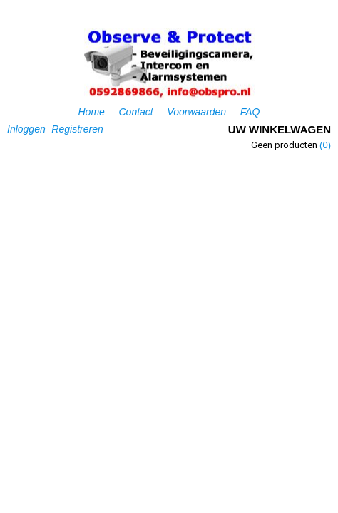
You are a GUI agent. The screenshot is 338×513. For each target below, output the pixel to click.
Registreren (77, 129)
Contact (135, 112)
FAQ (250, 112)
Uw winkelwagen (279, 129)
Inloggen (26, 129)
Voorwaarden (196, 112)
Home (91, 112)
